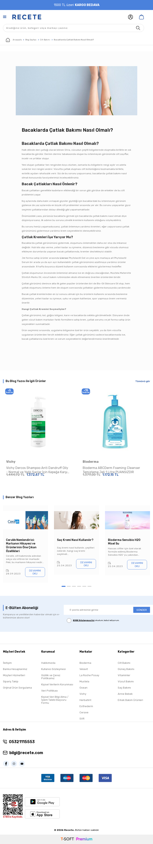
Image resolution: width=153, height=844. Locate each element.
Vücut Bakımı (126, 681)
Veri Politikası (49, 690)
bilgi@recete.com (26, 752)
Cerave (83, 712)
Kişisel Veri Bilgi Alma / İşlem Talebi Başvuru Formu (54, 699)
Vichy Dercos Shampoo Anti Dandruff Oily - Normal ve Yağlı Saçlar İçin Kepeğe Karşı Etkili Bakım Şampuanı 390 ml (37, 470)
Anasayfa (14, 40)
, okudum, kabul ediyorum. (93, 620)
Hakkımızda (48, 662)
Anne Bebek (125, 693)
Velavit (83, 669)
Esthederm (86, 706)
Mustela (84, 681)
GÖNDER (141, 609)
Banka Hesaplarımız (15, 669)
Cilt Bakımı (45, 40)
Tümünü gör (142, 381)
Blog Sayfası (30, 40)
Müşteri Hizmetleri (14, 675)
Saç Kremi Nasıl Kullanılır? (75, 540)
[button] (64, 586)
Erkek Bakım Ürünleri (130, 700)
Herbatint (85, 700)
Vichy (11, 462)
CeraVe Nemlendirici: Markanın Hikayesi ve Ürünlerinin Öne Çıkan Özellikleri (21, 545)
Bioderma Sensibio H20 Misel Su (124, 541)
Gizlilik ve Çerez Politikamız (50, 677)
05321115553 (22, 741)
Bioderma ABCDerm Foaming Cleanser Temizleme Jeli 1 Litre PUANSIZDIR (111, 470)
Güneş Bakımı (126, 669)
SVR (81, 718)
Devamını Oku (35, 572)
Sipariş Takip (10, 681)
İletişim (7, 662)
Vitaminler (124, 675)
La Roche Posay (89, 675)
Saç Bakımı (124, 687)
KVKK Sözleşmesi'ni (83, 620)
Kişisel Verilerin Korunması (57, 684)
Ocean (83, 687)
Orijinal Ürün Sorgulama (17, 687)
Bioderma (91, 462)
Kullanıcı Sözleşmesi (53, 669)
